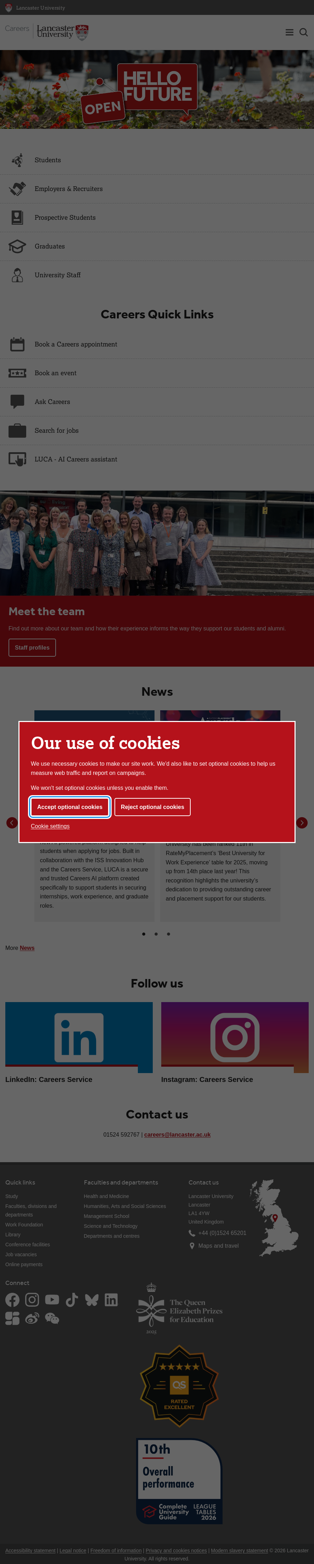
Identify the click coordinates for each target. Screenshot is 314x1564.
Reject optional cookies (152, 807)
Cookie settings (50, 826)
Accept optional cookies (69, 807)
